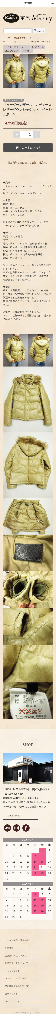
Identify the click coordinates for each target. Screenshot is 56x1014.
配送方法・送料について (16, 963)
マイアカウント (12, 1001)
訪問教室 (9, 948)
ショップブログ (12, 971)
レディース (38, 47)
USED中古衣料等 (20, 38)
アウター (27, 51)
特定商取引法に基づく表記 (17, 986)
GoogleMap (14, 815)
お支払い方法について (15, 955)
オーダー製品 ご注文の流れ (18, 940)
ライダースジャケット (40, 41)
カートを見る (11, 993)
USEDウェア (11, 51)
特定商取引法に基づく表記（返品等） (28, 162)
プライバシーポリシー (15, 978)
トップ (7, 38)
